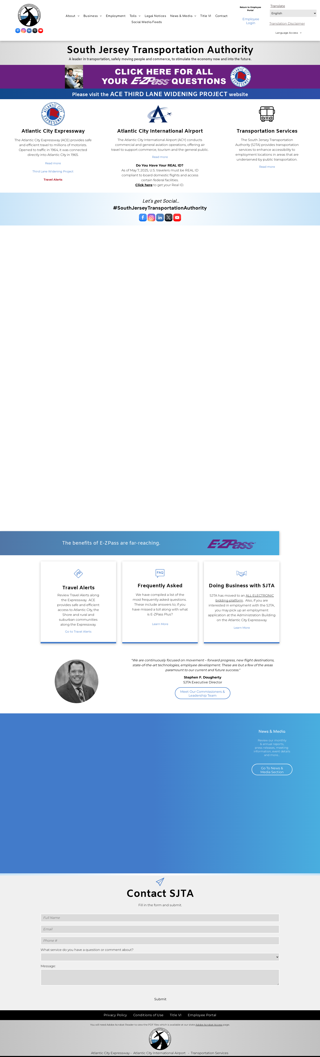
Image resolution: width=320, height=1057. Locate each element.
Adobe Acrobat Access (209, 1015)
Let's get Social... (160, 201)
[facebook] (17, 31)
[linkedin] (29, 31)
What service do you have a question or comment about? (87, 950)
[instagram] (23, 31)
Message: (48, 966)
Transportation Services (209, 1044)
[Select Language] (293, 13)
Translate (277, 6)
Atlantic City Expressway (110, 1044)
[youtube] (40, 31)
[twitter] (34, 31)
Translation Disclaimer (287, 24)
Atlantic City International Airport (159, 1044)
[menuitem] (72, 16)
